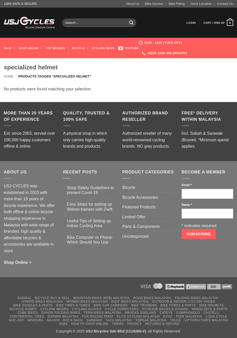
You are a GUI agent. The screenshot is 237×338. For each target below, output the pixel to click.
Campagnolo (188, 312)
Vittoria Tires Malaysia (206, 320)
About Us (132, 4)
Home (8, 76)
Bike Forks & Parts (178, 305)
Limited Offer (134, 217)
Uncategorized (135, 236)
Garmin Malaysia (63, 316)
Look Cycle (216, 316)
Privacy (134, 324)
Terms (118, 324)
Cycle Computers (121, 309)
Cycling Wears (54, 309)
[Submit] (131, 22)
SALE (9, 48)
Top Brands (57, 48)
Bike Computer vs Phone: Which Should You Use (90, 239)
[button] (191, 22)
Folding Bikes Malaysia (196, 298)
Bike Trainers (144, 305)
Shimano (94, 320)
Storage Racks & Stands (165, 309)
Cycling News (103, 48)
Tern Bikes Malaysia (102, 312)
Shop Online (30, 48)
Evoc (168, 316)
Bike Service (154, 4)
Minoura (35, 320)
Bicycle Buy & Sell (52, 298)
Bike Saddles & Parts (33, 305)
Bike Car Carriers (111, 305)
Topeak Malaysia (150, 320)
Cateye (166, 312)
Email (187, 185)
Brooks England (140, 312)
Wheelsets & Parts (209, 309)
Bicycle (80, 48)
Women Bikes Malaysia (87, 301)
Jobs (63, 324)
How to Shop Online (90, 324)
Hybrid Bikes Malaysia (42, 301)
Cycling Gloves (87, 309)
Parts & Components (141, 226)
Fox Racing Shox (97, 316)
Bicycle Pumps (23, 309)
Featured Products (139, 207)
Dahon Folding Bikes (60, 312)
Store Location (201, 4)
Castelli (211, 312)
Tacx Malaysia (119, 320)
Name (187, 205)
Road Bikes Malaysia (152, 298)
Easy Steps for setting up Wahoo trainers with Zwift (89, 206)
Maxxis (53, 320)
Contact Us (225, 4)
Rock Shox (73, 320)
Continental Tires (27, 316)
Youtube (128, 48)
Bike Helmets (211, 305)
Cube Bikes (28, 312)
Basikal (24, 298)
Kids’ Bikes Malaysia (130, 301)
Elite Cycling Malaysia (138, 316)
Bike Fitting (177, 4)
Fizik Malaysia (189, 316)
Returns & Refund (162, 324)
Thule (175, 320)
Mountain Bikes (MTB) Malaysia (101, 298)
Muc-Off (16, 320)
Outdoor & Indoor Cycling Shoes (183, 301)
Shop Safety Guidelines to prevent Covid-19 (90, 190)
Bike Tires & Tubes (73, 305)
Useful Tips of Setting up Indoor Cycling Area (89, 223)
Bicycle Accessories (140, 197)
